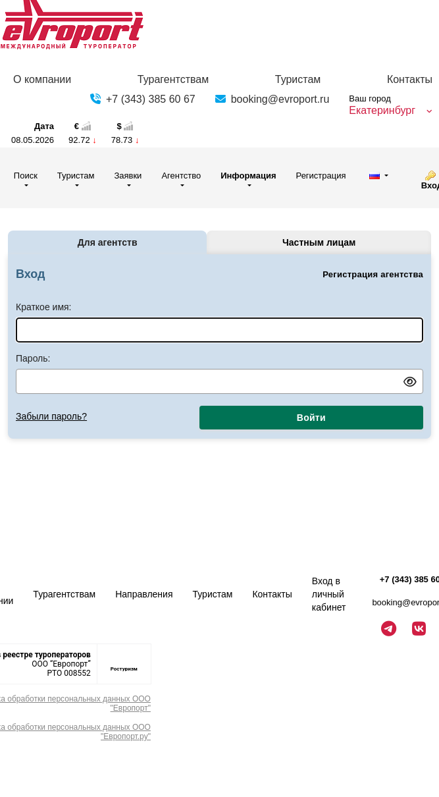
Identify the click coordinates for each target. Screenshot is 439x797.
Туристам (298, 79)
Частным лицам (318, 242)
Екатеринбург (382, 110)
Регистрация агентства (373, 274)
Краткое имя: (44, 307)
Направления (143, 594)
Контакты (409, 79)
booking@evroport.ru (280, 99)
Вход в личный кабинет (329, 594)
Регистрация (321, 175)
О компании (42, 79)
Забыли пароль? (51, 416)
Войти (311, 417)
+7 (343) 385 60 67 (150, 99)
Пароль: (33, 358)
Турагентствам (173, 79)
